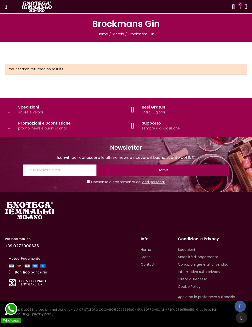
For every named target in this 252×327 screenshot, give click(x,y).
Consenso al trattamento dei (126, 182)
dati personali (153, 182)
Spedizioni (28, 107)
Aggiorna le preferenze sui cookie (206, 296)
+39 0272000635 (22, 246)
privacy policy (42, 314)
